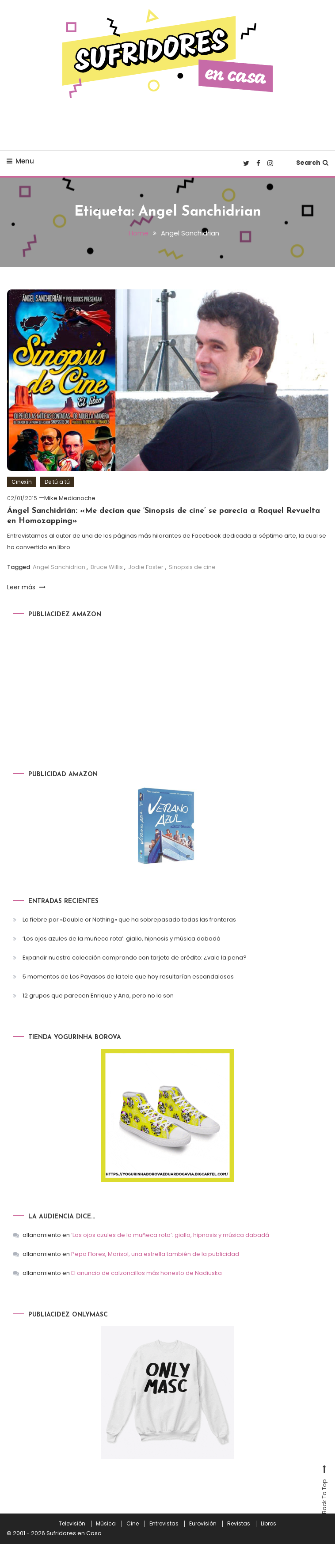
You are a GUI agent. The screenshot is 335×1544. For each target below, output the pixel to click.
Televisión (72, 1524)
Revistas (238, 1524)
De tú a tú (57, 482)
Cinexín (21, 482)
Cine (132, 1524)
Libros (268, 1524)
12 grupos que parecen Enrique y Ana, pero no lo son (98, 995)
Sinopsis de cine (192, 567)
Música (106, 1524)
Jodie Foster (146, 567)
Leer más (26, 587)
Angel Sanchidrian (59, 567)
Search (312, 162)
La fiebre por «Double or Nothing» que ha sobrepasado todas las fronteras (129, 919)
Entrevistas (164, 1524)
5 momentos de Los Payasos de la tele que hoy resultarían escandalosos (128, 976)
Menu (20, 161)
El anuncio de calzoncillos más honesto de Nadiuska (146, 1273)
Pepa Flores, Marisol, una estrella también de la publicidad (155, 1254)
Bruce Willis (107, 567)
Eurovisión (203, 1524)
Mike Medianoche (69, 498)
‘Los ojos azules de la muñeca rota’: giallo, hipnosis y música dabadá (122, 938)
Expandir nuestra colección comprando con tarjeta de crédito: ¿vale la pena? (135, 957)
